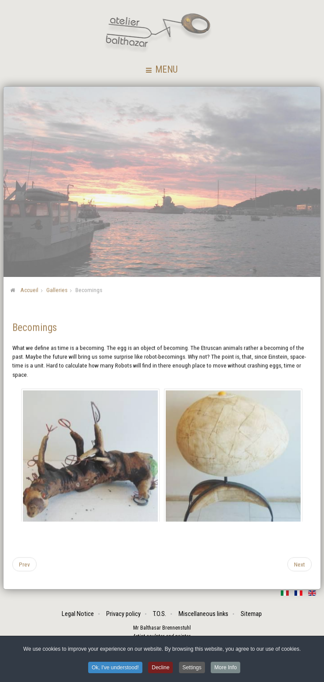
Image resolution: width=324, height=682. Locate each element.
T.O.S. (160, 614)
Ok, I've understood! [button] (115, 668)
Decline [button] (160, 668)
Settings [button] (191, 668)
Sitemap (251, 614)
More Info (225, 668)
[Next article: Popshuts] (299, 564)
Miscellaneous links (204, 614)
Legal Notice (78, 614)
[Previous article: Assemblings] (24, 564)
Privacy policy (124, 614)
